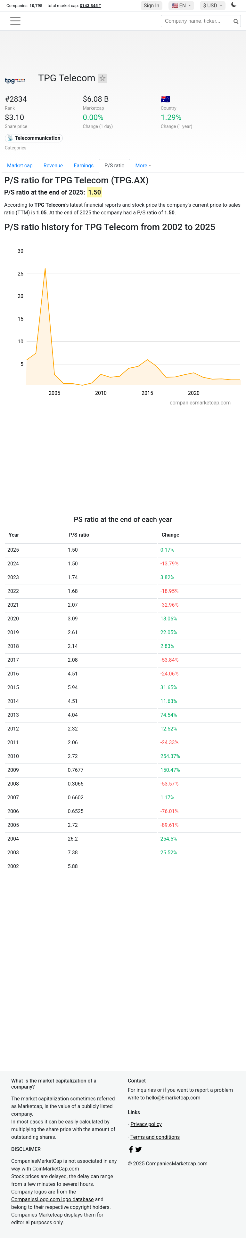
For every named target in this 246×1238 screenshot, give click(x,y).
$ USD (210, 6)
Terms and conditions (155, 1137)
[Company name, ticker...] (201, 21)
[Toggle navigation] (15, 20)
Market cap (20, 166)
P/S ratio (114, 166)
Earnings (84, 166)
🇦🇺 (165, 99)
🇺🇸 (179, 6)
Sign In (151, 6)
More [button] (141, 166)
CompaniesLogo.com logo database (52, 1199)
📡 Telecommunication (33, 138)
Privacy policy (146, 1124)
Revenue (53, 166)
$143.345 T (90, 5)
